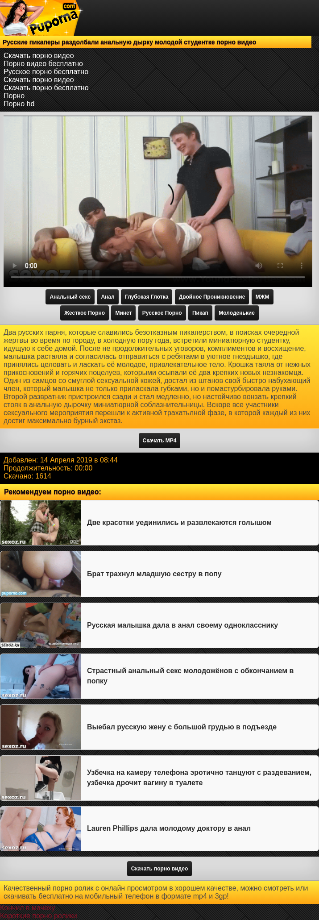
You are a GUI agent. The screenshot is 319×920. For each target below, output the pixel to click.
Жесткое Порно (84, 313)
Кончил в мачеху (27, 908)
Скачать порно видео (39, 55)
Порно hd (19, 104)
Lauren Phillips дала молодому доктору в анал (169, 828)
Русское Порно (162, 313)
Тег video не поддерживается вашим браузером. (158, 201)
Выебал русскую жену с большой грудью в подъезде (182, 727)
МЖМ (262, 297)
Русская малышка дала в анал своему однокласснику (182, 625)
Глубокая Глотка (146, 297)
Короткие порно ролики (38, 916)
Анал (107, 297)
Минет (123, 313)
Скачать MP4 (160, 440)
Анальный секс (70, 297)
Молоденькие (237, 313)
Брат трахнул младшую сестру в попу (154, 574)
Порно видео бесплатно (43, 63)
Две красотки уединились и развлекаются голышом (179, 522)
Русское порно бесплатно (46, 71)
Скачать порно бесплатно (46, 88)
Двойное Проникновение (212, 297)
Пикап (200, 313)
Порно (14, 96)
